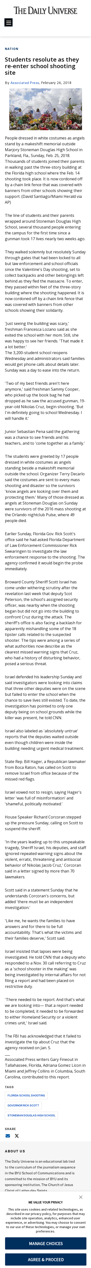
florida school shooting (26, 1095)
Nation (11, 49)
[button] (81, 1196)
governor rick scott (23, 1105)
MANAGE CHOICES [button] (46, 1243)
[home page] (45, 12)
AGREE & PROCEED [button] (46, 1259)
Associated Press (25, 83)
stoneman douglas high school (31, 1115)
